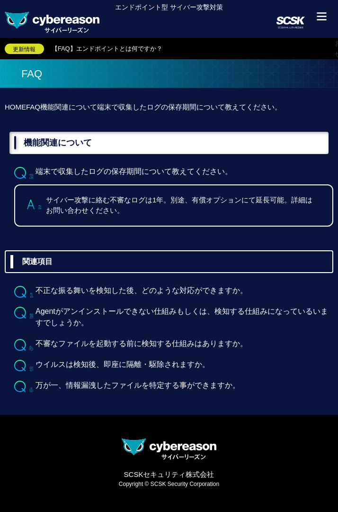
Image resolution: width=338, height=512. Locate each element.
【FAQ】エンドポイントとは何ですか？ (107, 48)
